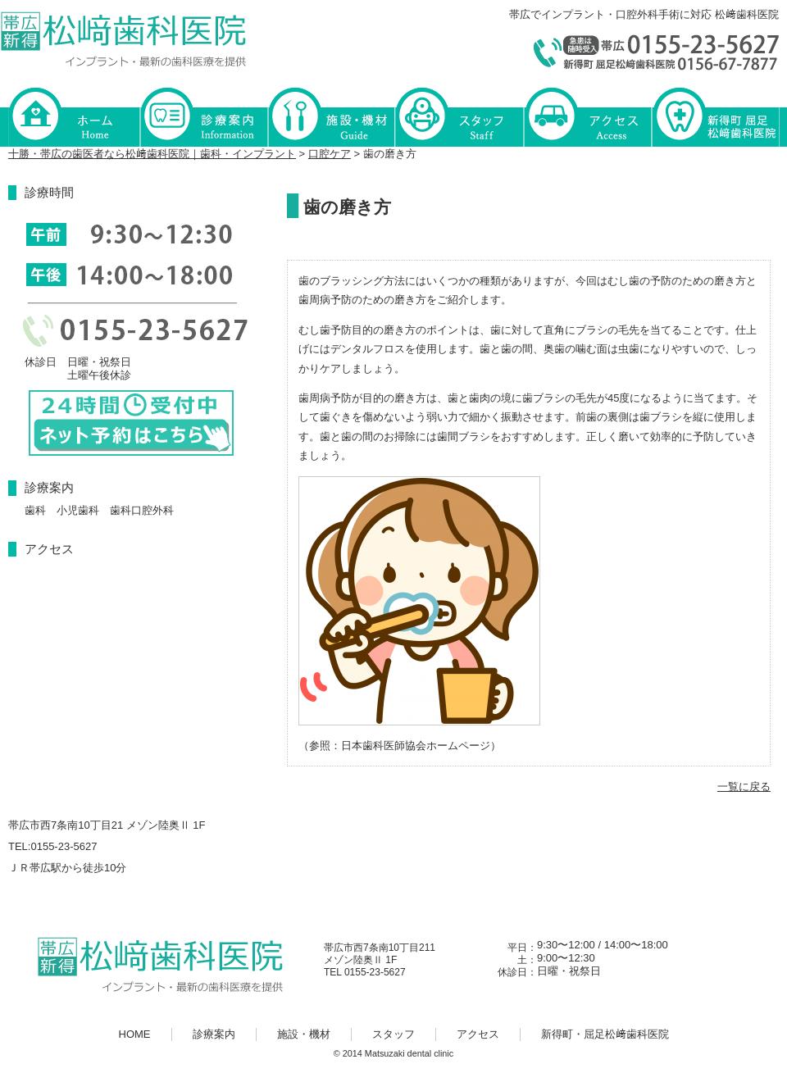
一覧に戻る (744, 786)
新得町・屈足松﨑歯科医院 (715, 116)
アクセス (587, 116)
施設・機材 (331, 116)
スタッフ (459, 116)
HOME (73, 116)
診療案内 (203, 116)
